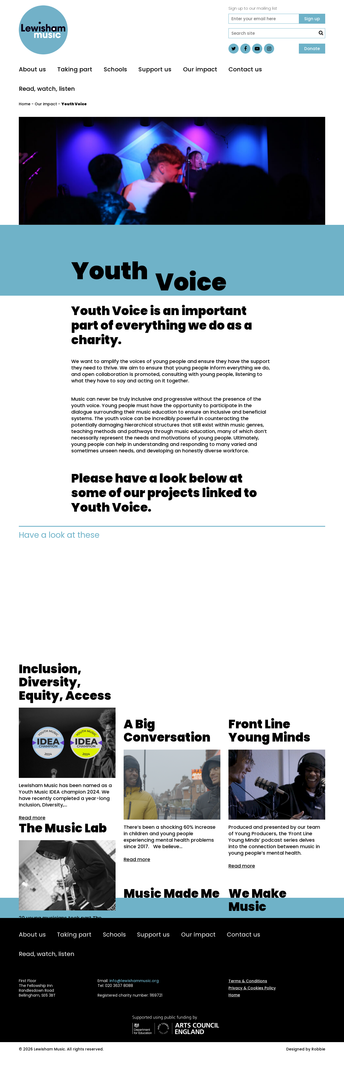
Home (24, 104)
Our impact (200, 69)
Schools (115, 69)
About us (32, 69)
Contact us (245, 69)
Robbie (318, 1055)
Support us (154, 69)
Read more (32, 886)
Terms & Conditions (247, 987)
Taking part (74, 69)
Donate (312, 48)
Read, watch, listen (47, 89)
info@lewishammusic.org (134, 987)
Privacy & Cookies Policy (252, 994)
